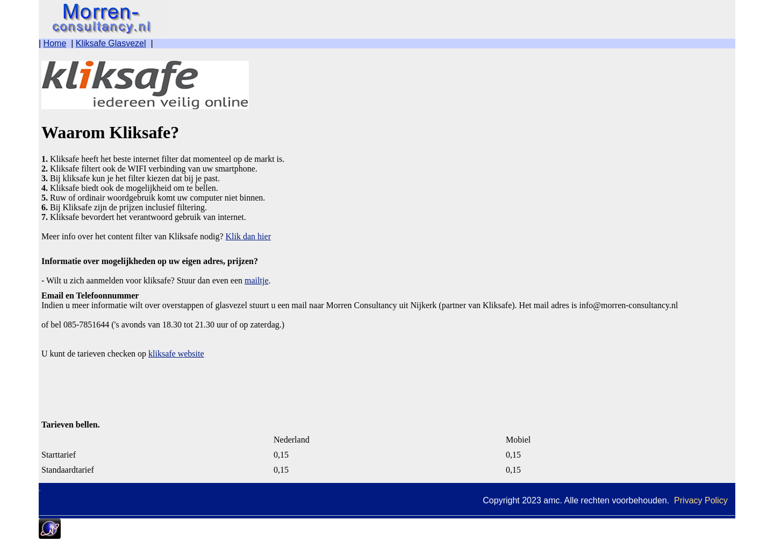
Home (55, 43)
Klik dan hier (248, 236)
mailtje (256, 280)
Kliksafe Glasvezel (111, 43)
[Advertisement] (127, 385)
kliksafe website (176, 353)
